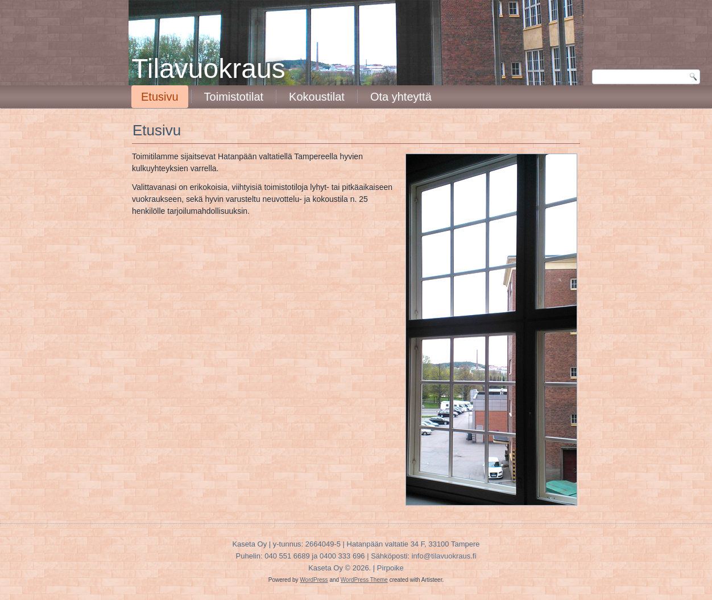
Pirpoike (390, 568)
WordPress (314, 580)
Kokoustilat (317, 96)
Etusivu (160, 96)
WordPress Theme (364, 580)
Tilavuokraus (208, 68)
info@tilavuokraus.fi (444, 556)
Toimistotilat (233, 96)
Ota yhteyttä (401, 96)
